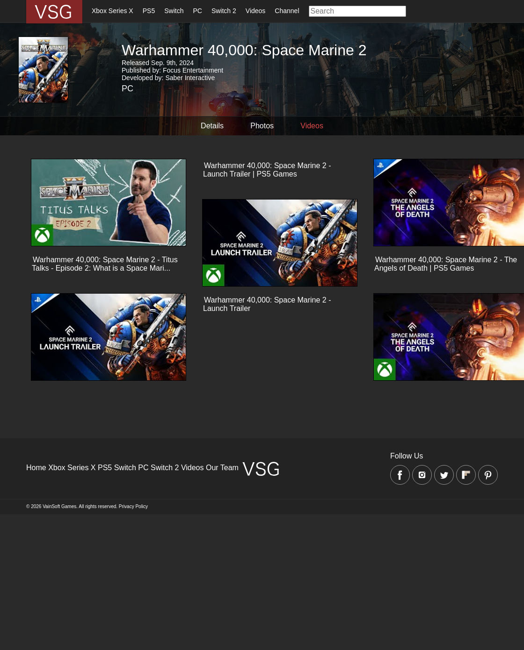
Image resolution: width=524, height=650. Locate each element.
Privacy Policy (133, 506)
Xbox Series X (112, 11)
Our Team (222, 468)
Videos (256, 11)
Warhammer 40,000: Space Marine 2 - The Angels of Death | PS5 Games (445, 264)
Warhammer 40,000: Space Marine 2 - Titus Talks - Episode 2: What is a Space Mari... (105, 264)
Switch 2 (223, 11)
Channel (287, 11)
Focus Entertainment (193, 70)
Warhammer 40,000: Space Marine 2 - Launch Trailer (267, 304)
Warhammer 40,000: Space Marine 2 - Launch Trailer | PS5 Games (267, 170)
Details (207, 126)
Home (36, 468)
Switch (173, 11)
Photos (262, 126)
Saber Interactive (190, 77)
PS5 (149, 11)
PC (197, 11)
